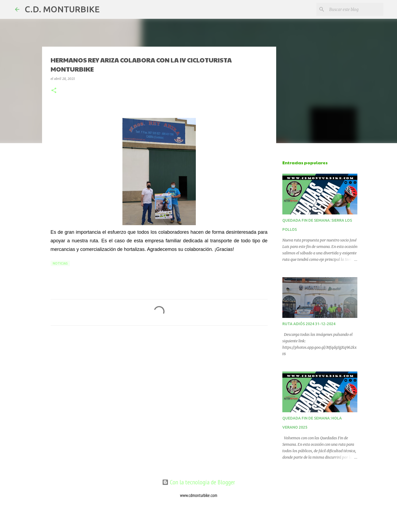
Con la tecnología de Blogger (198, 482)
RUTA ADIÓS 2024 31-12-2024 (308, 324)
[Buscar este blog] (355, 9)
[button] (54, 90)
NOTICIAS (60, 263)
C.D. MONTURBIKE (62, 9)
